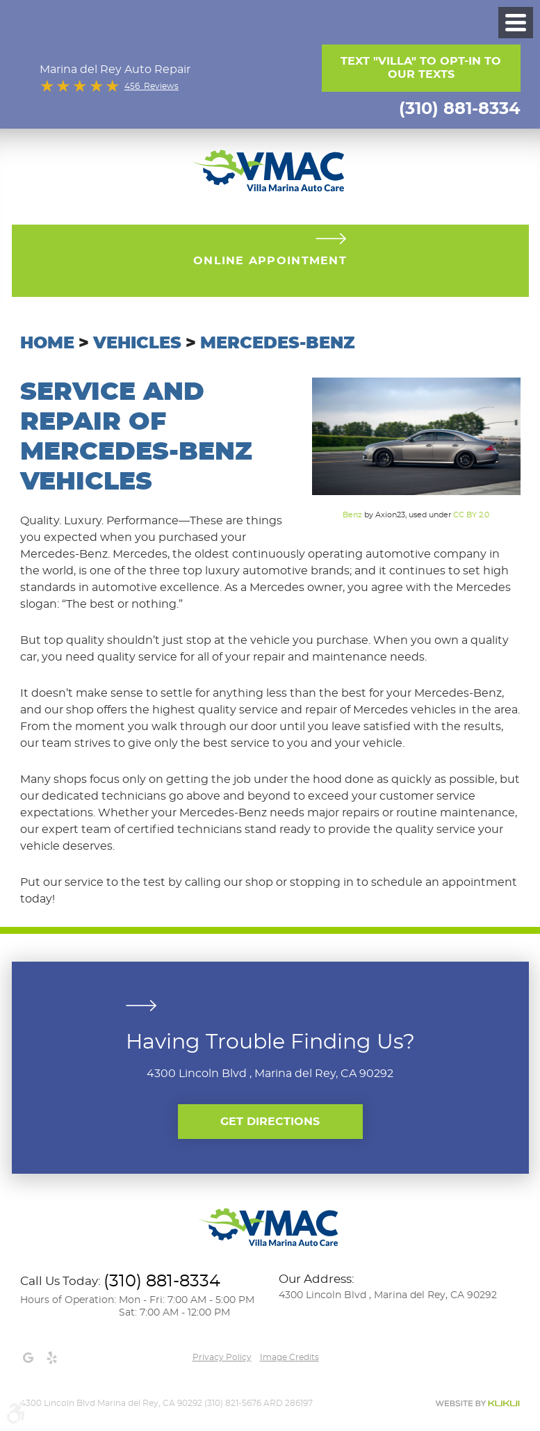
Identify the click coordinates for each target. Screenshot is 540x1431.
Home (47, 343)
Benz (352, 515)
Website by (477, 1403)
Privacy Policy (222, 1357)
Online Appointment (270, 260)
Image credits (289, 1357)
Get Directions (270, 1121)
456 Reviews (151, 86)
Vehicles (137, 343)
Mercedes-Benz (277, 343)
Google (28, 1358)
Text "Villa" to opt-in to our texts (421, 68)
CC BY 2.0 (471, 515)
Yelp (52, 1358)
